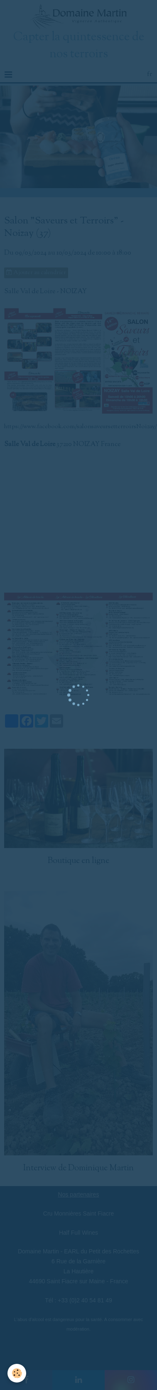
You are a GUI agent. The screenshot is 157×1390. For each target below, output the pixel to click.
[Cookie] (16, 1373)
